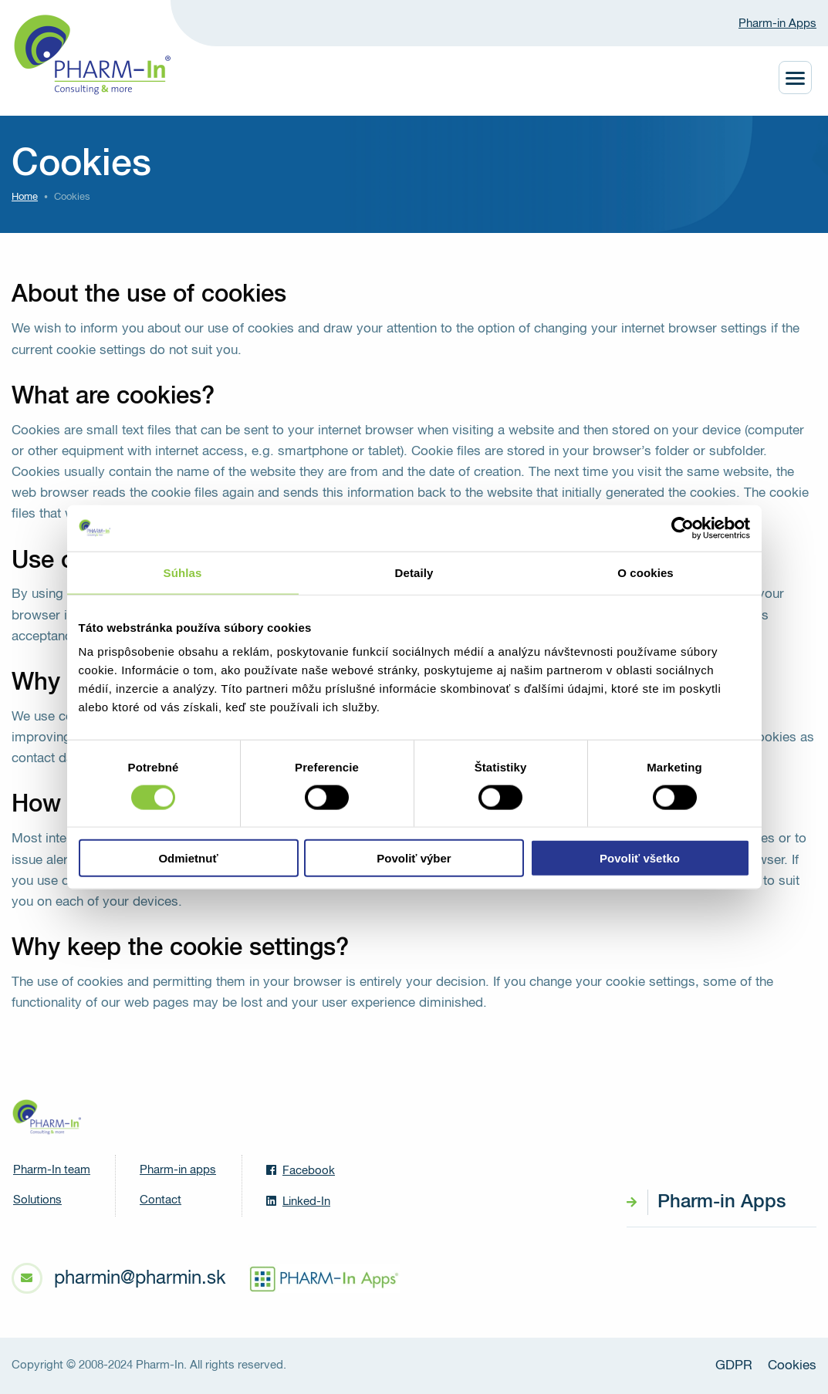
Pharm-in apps (178, 1170)
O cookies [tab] (645, 572)
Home (25, 197)
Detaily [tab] (414, 572)
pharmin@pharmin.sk (139, 1278)
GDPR (733, 1365)
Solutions (37, 1200)
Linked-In (298, 1201)
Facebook (300, 1170)
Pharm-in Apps (777, 23)
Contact (160, 1200)
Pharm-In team (51, 1170)
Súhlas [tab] (183, 572)
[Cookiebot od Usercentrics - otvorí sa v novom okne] (682, 527)
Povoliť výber (414, 858)
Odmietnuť (188, 858)
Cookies (792, 1365)
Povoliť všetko (640, 858)
